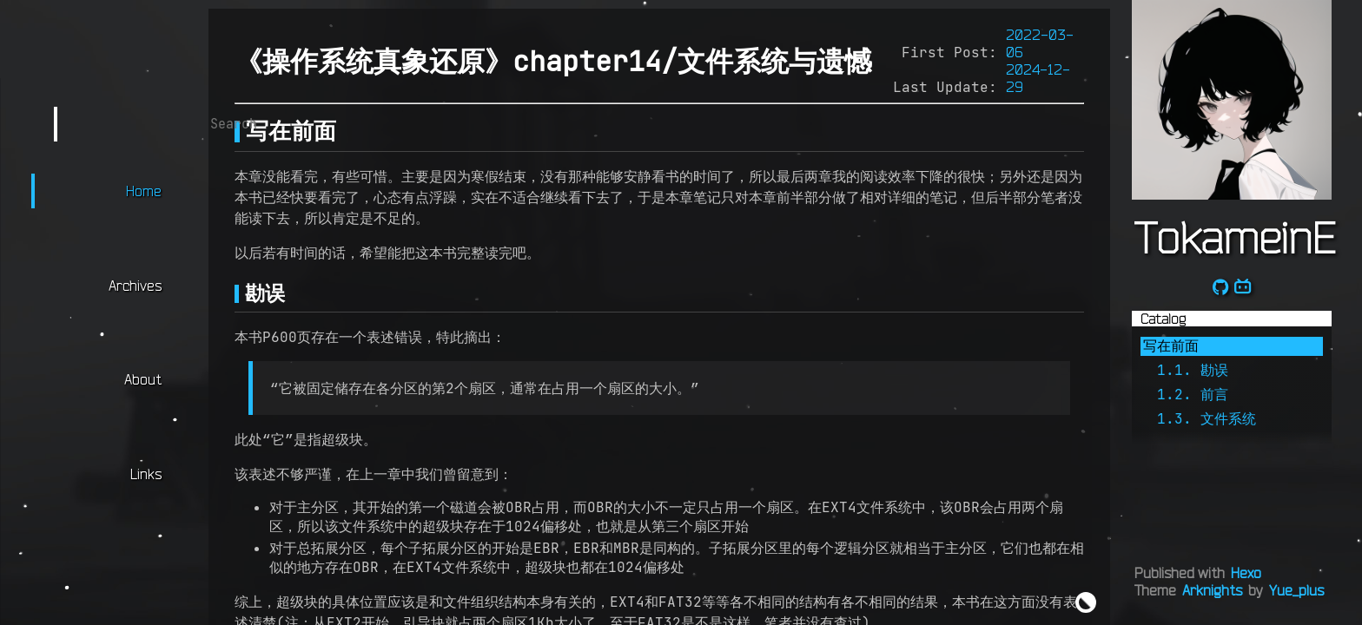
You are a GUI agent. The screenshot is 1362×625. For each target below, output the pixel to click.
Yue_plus (1296, 590)
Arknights (1212, 590)
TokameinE (1234, 237)
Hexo (1246, 573)
